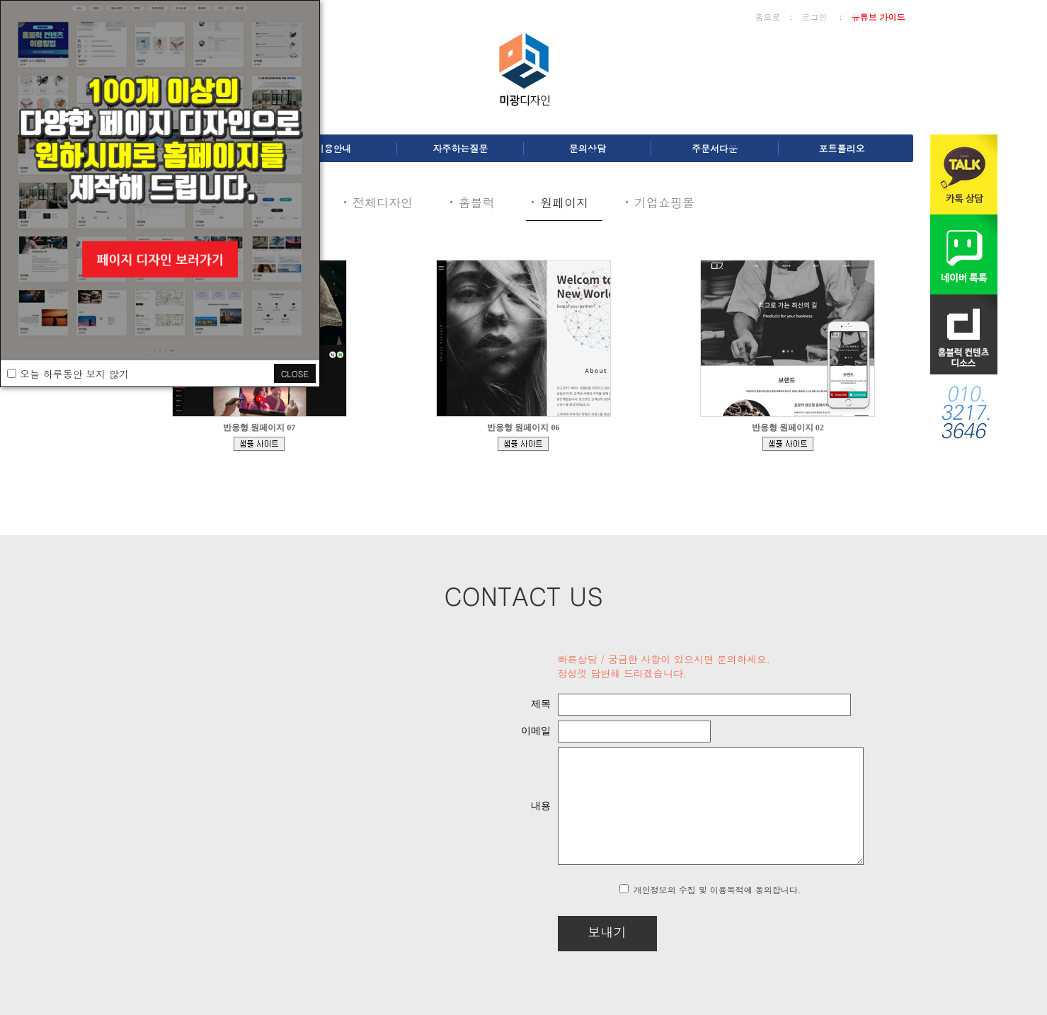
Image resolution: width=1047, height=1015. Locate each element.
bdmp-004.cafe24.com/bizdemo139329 (259, 444)
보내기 (570, 932)
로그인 (814, 17)
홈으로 (767, 17)
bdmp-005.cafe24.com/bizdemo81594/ (523, 444)
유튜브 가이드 (878, 17)
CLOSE (295, 373)
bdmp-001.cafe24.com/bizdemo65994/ (787, 444)
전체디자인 (383, 202)
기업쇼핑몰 (664, 202)
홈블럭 (477, 202)
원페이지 (564, 202)
